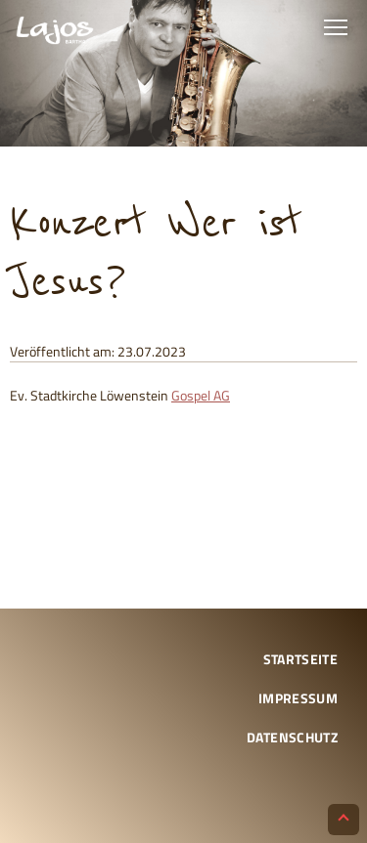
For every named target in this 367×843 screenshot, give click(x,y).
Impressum (298, 698)
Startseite (301, 659)
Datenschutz (292, 737)
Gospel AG (200, 395)
